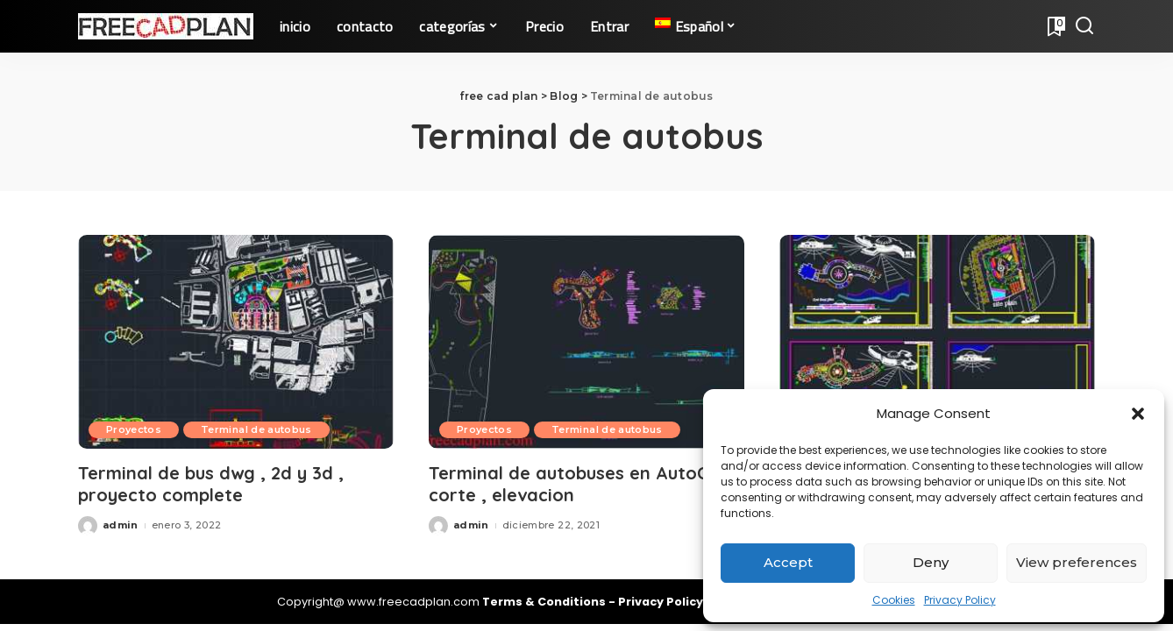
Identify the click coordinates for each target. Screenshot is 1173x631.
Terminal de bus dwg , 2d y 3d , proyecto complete (211, 484)
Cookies (893, 599)
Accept (788, 562)
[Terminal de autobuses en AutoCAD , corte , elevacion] (586, 341)
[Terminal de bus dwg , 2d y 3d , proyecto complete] (236, 341)
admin (121, 525)
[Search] (1084, 26)
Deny (931, 562)
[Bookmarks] (1054, 26)
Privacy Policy (960, 599)
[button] (1138, 413)
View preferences (1076, 562)
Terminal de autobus (256, 429)
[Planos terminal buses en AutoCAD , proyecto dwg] (937, 341)
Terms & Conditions (545, 601)
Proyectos (133, 429)
